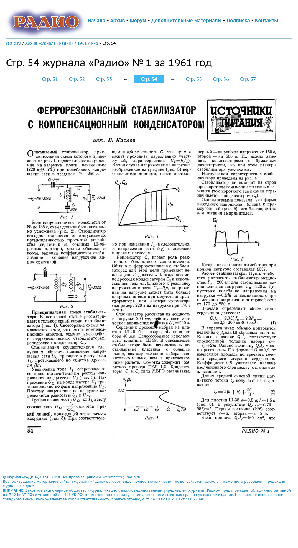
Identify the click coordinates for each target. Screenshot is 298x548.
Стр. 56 (221, 79)
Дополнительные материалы (186, 20)
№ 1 (94, 43)
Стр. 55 (194, 79)
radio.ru (13, 43)
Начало (97, 20)
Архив (117, 20)
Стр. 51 (50, 79)
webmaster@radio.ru (121, 477)
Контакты (266, 20)
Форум (138, 20)
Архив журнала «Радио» (49, 43)
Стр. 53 (104, 79)
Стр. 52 (77, 79)
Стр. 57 (248, 79)
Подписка (238, 20)
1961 (82, 43)
